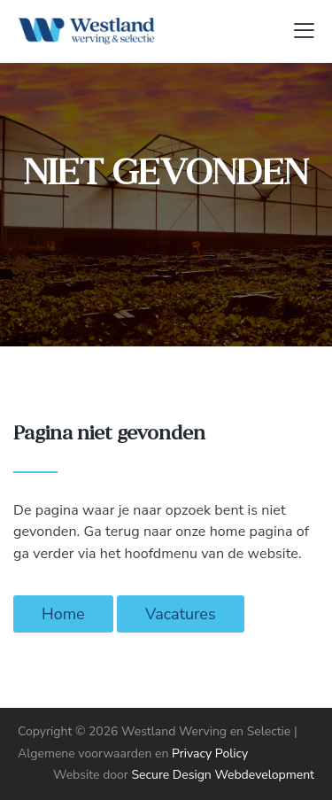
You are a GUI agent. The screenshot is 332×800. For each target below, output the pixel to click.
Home (63, 614)
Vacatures (180, 614)
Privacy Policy (210, 753)
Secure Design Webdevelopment (222, 774)
